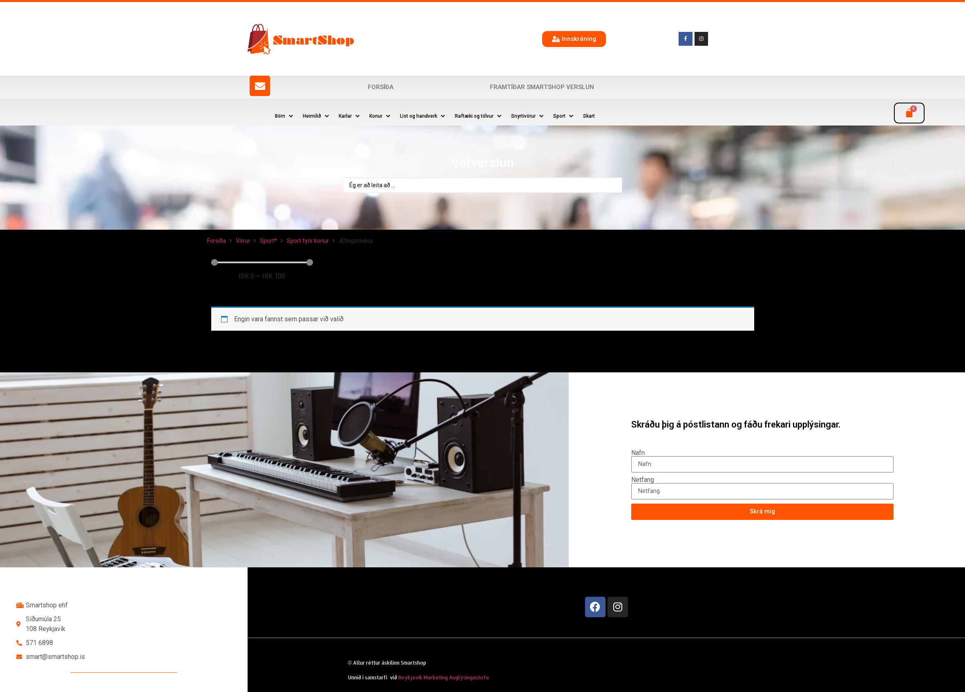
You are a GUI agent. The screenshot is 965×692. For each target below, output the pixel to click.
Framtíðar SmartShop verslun (542, 87)
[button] (285, 116)
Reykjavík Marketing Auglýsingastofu (443, 677)
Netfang (642, 480)
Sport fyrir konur (308, 240)
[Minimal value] (262, 262)
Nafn (638, 453)
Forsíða (380, 87)
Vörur (243, 240)
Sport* (268, 240)
